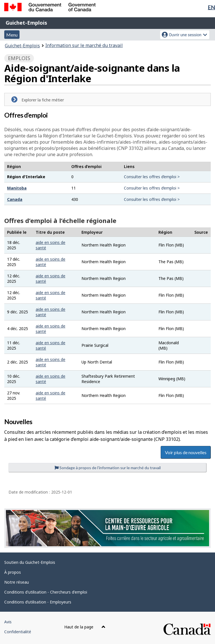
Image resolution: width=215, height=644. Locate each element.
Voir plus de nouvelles (186, 452)
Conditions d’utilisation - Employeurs (37, 602)
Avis (8, 621)
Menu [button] (12, 34)
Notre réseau (16, 582)
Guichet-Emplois (26, 22)
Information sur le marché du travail (84, 45)
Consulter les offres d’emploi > (152, 176)
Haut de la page (85, 627)
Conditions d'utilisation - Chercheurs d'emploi (45, 592)
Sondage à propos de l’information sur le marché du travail (108, 467)
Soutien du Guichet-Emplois (29, 562)
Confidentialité (17, 631)
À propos (12, 572)
